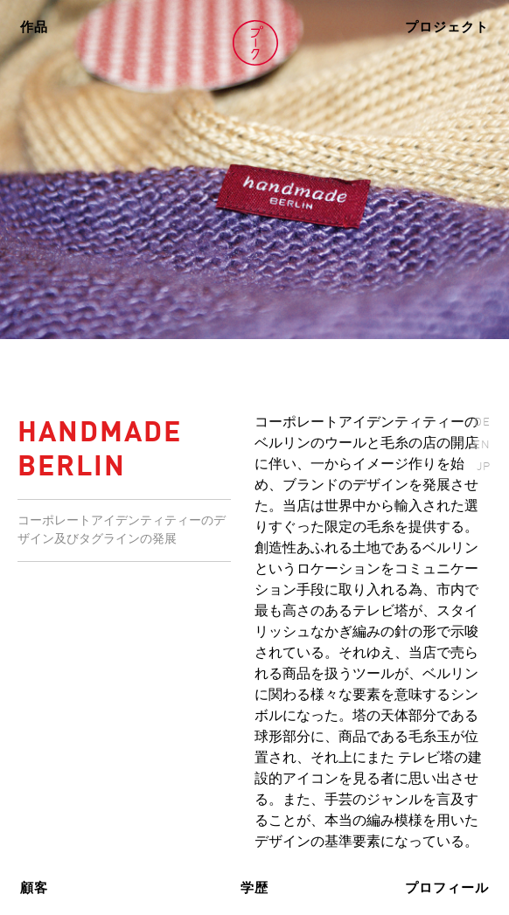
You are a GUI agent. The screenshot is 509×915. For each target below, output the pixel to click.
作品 (34, 28)
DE (482, 422)
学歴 (254, 889)
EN (482, 445)
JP (484, 467)
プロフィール (447, 889)
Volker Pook (255, 43)
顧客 (34, 889)
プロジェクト (447, 28)
